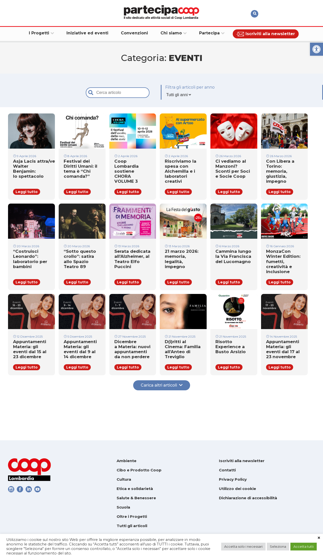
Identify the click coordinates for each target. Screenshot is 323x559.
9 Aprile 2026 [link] (24, 158)
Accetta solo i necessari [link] (243, 546)
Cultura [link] (124, 479)
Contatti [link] (227, 470)
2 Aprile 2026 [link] (125, 158)
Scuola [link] (123, 507)
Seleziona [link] (278, 546)
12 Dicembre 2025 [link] (28, 362)
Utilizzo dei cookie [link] (237, 488)
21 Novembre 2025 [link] (180, 362)
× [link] (318, 538)
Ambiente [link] (126, 460)
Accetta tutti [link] (303, 546)
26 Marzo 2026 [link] (228, 158)
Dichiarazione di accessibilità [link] (248, 497)
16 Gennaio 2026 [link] (280, 260)
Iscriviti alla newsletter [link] (242, 460)
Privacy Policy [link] (233, 479)
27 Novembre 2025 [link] (130, 362)
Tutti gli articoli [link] (132, 525)
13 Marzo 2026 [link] (126, 260)
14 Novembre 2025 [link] (281, 362)
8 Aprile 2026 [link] (75, 158)
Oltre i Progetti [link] (132, 516)
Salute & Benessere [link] (136, 497)
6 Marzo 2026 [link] (227, 260)
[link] (316, 49)
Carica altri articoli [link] (162, 421)
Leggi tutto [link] (27, 204)
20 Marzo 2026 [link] (26, 260)
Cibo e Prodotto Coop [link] (139, 470)
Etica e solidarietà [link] (135, 488)
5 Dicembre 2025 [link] (78, 362)
